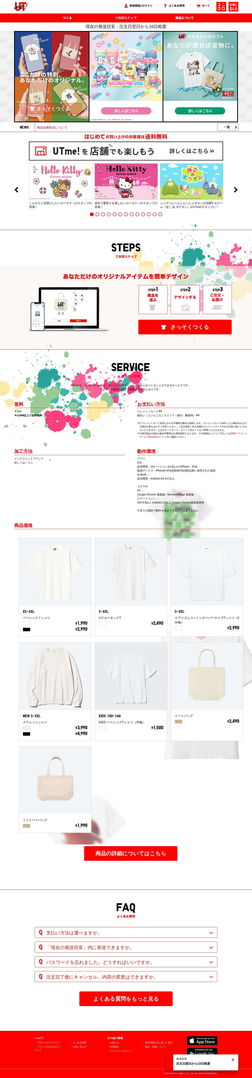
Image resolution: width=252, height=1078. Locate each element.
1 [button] (92, 214)
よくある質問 (79, 1042)
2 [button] (97, 214)
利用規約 (114, 1046)
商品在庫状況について (52, 127)
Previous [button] (16, 190)
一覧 (227, 127)
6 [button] (120, 214)
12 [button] (154, 214)
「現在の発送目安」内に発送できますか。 (90, 947)
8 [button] (132, 214)
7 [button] (126, 214)
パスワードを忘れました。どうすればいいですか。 (100, 962)
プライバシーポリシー (121, 1051)
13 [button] (160, 214)
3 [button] (103, 214)
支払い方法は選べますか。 (74, 932)
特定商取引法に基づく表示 (158, 1042)
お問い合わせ (79, 1046)
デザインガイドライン (48, 1042)
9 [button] (137, 214)
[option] (60, 186)
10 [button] (143, 214)
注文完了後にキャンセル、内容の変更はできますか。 (102, 976)
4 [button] (109, 214)
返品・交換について (155, 1046)
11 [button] (149, 214)
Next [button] (235, 190)
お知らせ (114, 1042)
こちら (29, 462)
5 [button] (114, 214)
